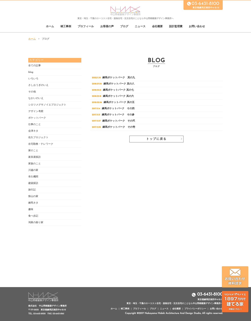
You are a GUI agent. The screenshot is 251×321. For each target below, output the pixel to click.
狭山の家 (33, 196)
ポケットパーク (37, 118)
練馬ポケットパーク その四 (113, 108)
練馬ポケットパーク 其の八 (113, 84)
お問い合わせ (197, 26)
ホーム (50, 26)
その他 (32, 91)
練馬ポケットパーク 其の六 (113, 96)
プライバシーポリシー (195, 309)
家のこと (33, 150)
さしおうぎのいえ (38, 85)
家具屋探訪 (34, 157)
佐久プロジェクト (38, 137)
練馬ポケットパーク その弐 (113, 121)
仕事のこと (34, 124)
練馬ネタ (33, 203)
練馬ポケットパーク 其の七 (113, 90)
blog (30, 72)
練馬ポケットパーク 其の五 (113, 102)
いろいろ (33, 78)
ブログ (124, 26)
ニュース (140, 26)
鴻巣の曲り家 (35, 222)
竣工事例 (65, 26)
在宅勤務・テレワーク (40, 144)
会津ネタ (33, 131)
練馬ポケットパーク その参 (113, 114)
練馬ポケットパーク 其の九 (113, 77)
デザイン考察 (35, 111)
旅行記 (32, 190)
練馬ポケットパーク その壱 (113, 127)
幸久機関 (33, 176)
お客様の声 (107, 26)
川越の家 (33, 170)
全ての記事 (34, 65)
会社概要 (157, 26)
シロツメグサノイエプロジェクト (47, 105)
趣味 (30, 209)
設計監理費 (175, 26)
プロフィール (86, 26)
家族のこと (34, 163)
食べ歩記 (33, 216)
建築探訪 (33, 183)
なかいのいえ (35, 98)
